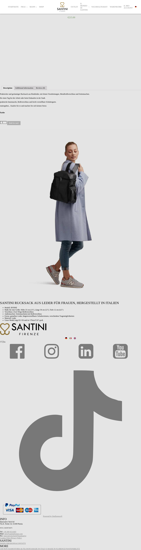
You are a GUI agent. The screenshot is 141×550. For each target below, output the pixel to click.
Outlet (74, 7)
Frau (23, 7)
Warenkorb (115, 7)
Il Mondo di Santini (84, 7)
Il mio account (128, 7)
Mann (32, 7)
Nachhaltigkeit (99, 7)
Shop (41, 7)
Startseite (13, 7)
